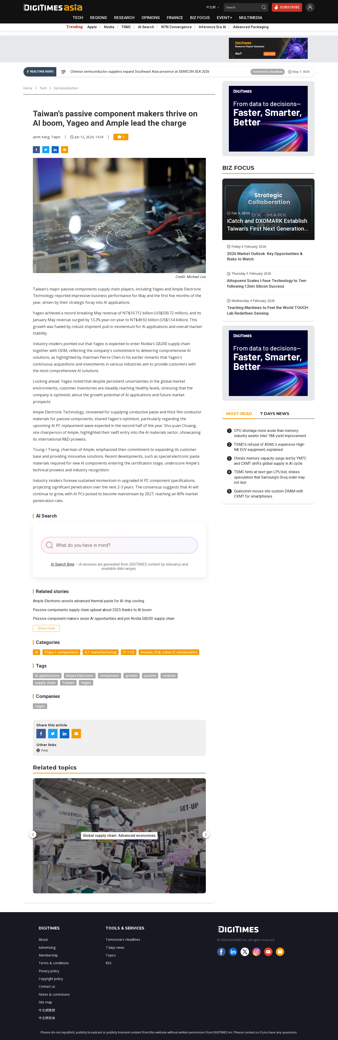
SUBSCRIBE (287, 7)
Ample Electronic (79, 675)
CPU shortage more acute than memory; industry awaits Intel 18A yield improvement (270, 433)
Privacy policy (49, 971)
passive (150, 675)
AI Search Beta (62, 564)
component (109, 675)
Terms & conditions (54, 963)
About (43, 939)
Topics (111, 955)
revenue (169, 675)
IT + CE (128, 652)
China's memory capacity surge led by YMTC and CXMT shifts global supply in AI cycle (270, 461)
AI (36, 652)
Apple (92, 27)
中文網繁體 (47, 1010)
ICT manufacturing (100, 652)
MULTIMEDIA (250, 17)
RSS (108, 963)
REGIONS (98, 17)
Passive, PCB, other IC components (169, 652)
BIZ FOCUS (200, 17)
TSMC (126, 27)
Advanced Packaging (251, 27)
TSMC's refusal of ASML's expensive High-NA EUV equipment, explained (269, 447)
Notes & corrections (54, 994)
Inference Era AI (212, 27)
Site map (45, 1002)
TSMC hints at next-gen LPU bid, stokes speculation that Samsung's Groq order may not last (269, 477)
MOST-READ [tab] (239, 413)
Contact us (47, 986)
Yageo (86, 682)
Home (27, 88)
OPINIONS (151, 17)
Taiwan (68, 682)
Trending (74, 27)
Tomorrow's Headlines (267, 72)
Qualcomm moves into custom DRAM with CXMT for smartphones (268, 494)
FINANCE (175, 17)
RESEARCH (124, 17)
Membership (48, 955)
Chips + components (61, 652)
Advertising (47, 947)
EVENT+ (224, 17)
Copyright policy (51, 978)
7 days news (115, 947)
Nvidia (109, 27)
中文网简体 (47, 1018)
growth (132, 675)
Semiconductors (66, 88)
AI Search (146, 27)
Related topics (55, 767)
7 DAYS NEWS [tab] (274, 413)
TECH (78, 17)
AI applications (47, 675)
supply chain (45, 682)
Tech (43, 88)
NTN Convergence (176, 27)
